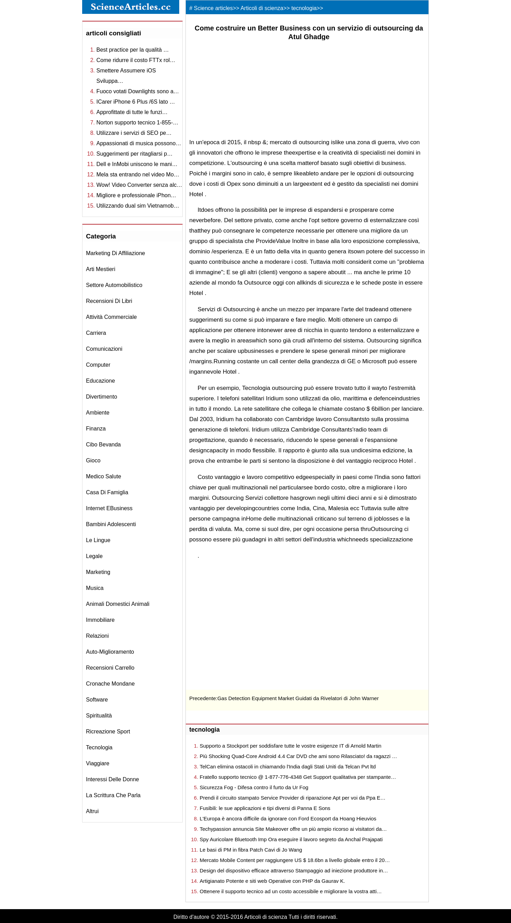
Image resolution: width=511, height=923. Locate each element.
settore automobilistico (114, 285)
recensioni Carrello (110, 668)
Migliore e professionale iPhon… (136, 195)
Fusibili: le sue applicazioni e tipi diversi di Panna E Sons (265, 808)
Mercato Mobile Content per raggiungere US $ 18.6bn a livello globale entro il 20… (295, 860)
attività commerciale (111, 317)
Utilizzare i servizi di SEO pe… (134, 133)
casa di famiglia (107, 492)
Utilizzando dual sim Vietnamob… (137, 206)
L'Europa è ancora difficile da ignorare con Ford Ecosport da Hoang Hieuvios (288, 818)
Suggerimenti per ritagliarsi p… (134, 154)
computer (98, 365)
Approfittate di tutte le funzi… (131, 112)
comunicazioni (104, 349)
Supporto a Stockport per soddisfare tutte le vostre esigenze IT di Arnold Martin (290, 746)
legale (94, 556)
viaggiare (97, 763)
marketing (98, 572)
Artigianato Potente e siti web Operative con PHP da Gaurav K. (272, 881)
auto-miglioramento (110, 652)
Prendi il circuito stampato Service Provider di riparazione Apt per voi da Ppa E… (293, 798)
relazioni (97, 636)
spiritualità (99, 716)
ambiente (98, 413)
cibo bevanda (103, 444)
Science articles (213, 8)
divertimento (101, 397)
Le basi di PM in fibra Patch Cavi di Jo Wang (251, 850)
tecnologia (99, 747)
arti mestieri (100, 269)
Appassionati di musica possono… (138, 143)
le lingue (98, 540)
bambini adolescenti (111, 524)
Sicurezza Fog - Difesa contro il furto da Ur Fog (254, 787)
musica (95, 588)
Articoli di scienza (262, 8)
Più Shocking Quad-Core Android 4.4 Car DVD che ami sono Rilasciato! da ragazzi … (298, 756)
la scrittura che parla (113, 795)
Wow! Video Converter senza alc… (139, 185)
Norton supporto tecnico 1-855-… (137, 122)
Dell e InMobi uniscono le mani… (136, 164)
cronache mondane (110, 684)
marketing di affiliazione (115, 253)
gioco (93, 460)
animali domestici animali (117, 604)
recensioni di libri (109, 301)
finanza (96, 429)
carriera (96, 333)
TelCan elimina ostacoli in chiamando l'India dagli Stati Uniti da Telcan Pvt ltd (288, 766)
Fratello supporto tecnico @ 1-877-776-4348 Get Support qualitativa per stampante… (298, 777)
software (97, 700)
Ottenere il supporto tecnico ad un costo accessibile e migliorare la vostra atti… (291, 891)
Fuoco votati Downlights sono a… (137, 91)
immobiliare (100, 620)
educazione (100, 381)
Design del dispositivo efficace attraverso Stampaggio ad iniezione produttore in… (294, 870)
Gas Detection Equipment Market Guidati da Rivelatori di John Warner (298, 698)
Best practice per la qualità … (132, 50)
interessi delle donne (112, 779)
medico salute (103, 476)
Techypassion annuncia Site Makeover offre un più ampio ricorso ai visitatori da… (293, 829)
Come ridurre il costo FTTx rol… (135, 60)
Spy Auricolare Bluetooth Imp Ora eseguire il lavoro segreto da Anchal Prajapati (291, 839)
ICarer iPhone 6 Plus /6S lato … (135, 102)
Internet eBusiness (109, 508)
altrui (92, 811)
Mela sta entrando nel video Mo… (137, 174)
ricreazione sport (108, 731)
